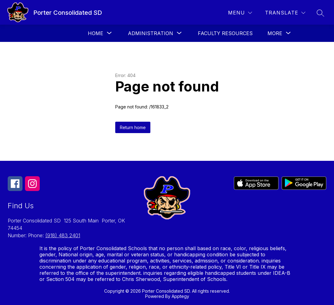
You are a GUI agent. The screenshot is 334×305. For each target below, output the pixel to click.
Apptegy (180, 296)
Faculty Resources (225, 33)
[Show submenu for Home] (95, 33)
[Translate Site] (285, 13)
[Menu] (240, 13)
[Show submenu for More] (274, 33)
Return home (133, 127)
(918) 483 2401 (62, 235)
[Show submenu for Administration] (150, 33)
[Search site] (320, 13)
